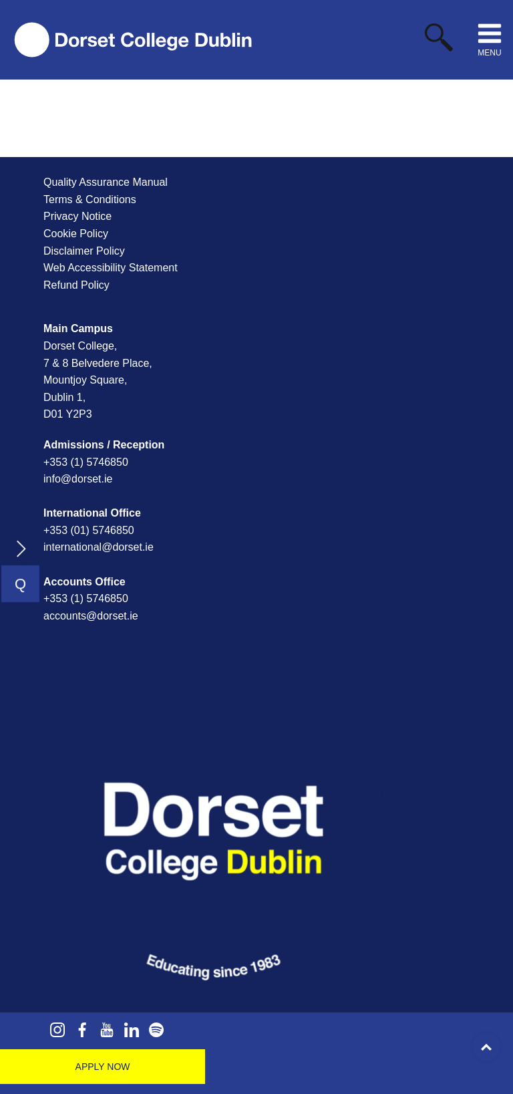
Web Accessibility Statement (110, 267)
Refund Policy (76, 285)
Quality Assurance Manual (105, 182)
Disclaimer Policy (84, 251)
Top (486, 1047)
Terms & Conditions (89, 199)
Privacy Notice (77, 216)
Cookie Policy (75, 233)
